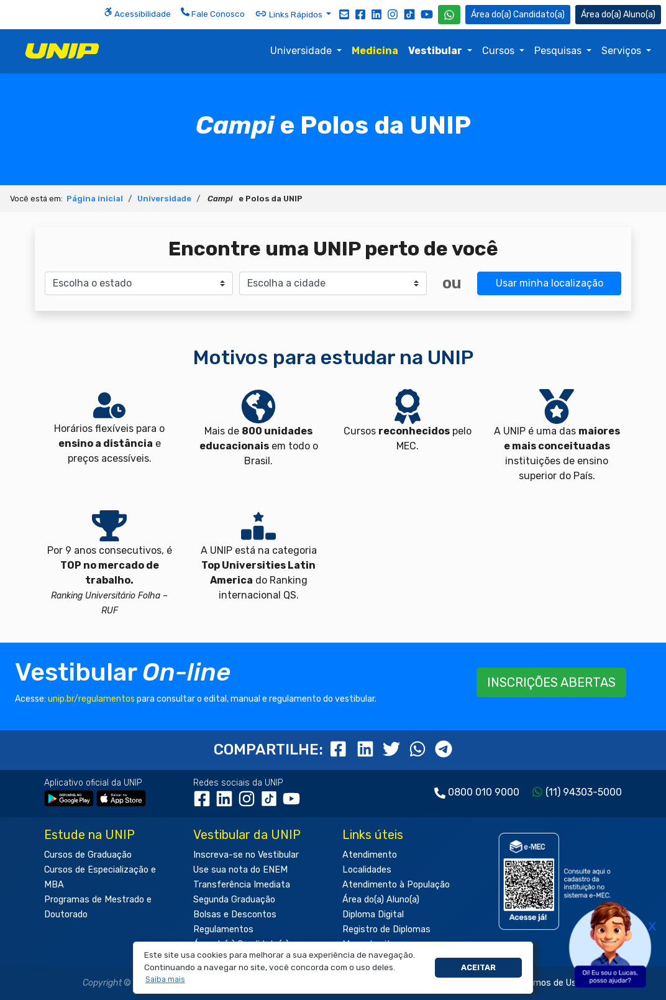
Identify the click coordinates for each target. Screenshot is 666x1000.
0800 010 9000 (483, 792)
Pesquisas (559, 51)
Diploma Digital (373, 914)
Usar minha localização (549, 283)
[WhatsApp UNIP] (449, 14)
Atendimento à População (396, 884)
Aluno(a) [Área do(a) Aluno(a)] (618, 14)
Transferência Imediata (241, 884)
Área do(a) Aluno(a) (380, 899)
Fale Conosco (213, 13)
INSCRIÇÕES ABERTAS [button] (551, 682)
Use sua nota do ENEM (240, 870)
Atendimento (369, 855)
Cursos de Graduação (88, 855)
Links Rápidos (289, 13)
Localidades (366, 870)
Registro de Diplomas (386, 929)
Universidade (302, 51)
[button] (165, 979)
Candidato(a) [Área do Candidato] (518, 14)
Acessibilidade (137, 13)
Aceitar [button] (478, 967)
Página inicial (94, 198)
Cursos (499, 51)
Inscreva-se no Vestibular (246, 855)
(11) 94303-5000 (583, 792)
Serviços (622, 51)
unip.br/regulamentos (91, 699)
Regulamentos (223, 929)
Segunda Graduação (234, 899)
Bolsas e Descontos (234, 914)
